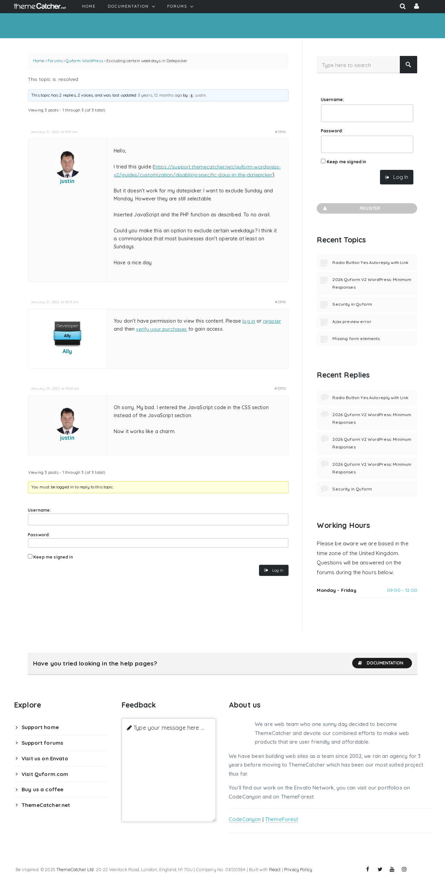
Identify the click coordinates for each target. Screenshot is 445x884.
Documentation (380, 663)
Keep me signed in (53, 557)
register (272, 321)
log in (248, 321)
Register (351, 208)
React (275, 869)
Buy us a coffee (42, 789)
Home (38, 60)
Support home (40, 727)
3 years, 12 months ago (160, 95)
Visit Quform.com (45, 774)
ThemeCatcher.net (46, 805)
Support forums (42, 743)
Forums (55, 60)
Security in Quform (352, 304)
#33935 (280, 388)
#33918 (280, 302)
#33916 (280, 132)
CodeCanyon (245, 819)
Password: (39, 534)
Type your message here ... (169, 727)
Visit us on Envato (45, 758)
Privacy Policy (298, 869)
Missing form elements (356, 338)
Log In (277, 570)
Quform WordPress (84, 60)
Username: (39, 510)
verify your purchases (161, 329)
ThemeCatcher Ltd (75, 869)
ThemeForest (281, 819)
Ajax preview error (351, 321)
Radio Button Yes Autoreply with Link (370, 262)
